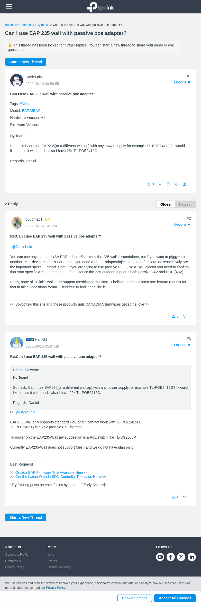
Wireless (43, 25)
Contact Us (13, 561)
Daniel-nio (34, 77)
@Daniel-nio (22, 247)
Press (51, 547)
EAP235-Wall (32, 111)
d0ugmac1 (34, 219)
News (50, 554)
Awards (52, 561)
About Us (13, 547)
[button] (184, 184)
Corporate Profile (17, 554)
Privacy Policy (14, 567)
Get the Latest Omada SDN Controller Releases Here (58, 477)
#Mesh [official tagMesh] (25, 104)
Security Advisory (59, 567)
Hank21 (41, 340)
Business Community (19, 25)
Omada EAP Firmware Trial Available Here (49, 473)
